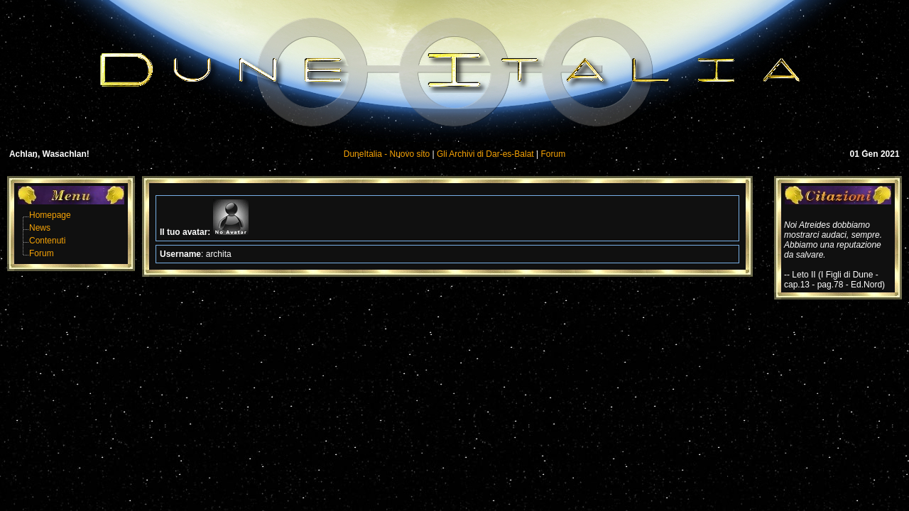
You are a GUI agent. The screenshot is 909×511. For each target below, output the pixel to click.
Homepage (50, 215)
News (39, 228)
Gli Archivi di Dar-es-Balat (485, 154)
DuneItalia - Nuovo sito (387, 154)
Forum (553, 154)
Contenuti (47, 241)
